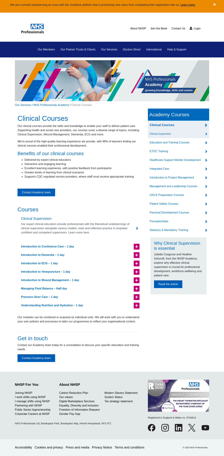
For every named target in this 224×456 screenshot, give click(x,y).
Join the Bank (158, 28)
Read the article (168, 284)
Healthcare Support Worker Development (175, 159)
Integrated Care (159, 168)
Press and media (77, 447)
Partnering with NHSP (28, 405)
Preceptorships (159, 221)
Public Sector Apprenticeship (33, 409)
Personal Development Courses (169, 212)
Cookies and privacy (49, 447)
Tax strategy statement (118, 401)
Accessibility (23, 447)
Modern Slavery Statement (121, 392)
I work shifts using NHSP (30, 397)
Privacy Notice (102, 447)
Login (195, 28)
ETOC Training (159, 151)
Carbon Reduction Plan (73, 392)
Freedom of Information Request (79, 409)
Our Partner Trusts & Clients (78, 49)
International (154, 49)
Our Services (109, 49)
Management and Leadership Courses (173, 186)
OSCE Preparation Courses (167, 195)
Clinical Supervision (160, 133)
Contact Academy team (36, 192)
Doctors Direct (132, 49)
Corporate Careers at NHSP (32, 413)
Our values (66, 397)
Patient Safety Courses (164, 203)
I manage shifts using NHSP (32, 401)
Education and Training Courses (170, 142)
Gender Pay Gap (69, 413)
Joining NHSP (23, 392)
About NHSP (138, 28)
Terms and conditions (129, 447)
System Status (113, 397)
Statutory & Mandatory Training (169, 230)
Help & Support (176, 49)
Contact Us (178, 28)
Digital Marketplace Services (76, 401)
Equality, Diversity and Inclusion (79, 405)
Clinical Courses (82, 104)
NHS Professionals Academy (51, 104)
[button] (79, 246)
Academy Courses (169, 114)
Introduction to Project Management (172, 177)
